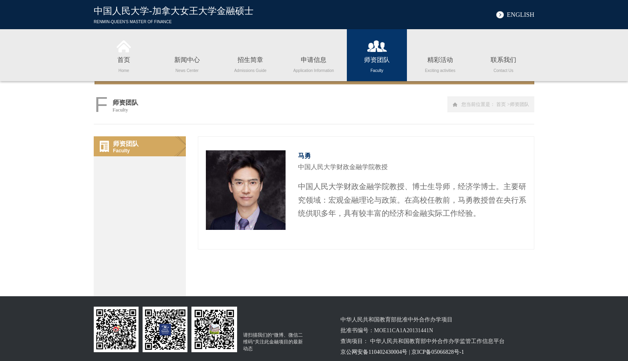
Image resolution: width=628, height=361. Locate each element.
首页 (124, 63)
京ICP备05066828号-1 (437, 352)
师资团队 (377, 63)
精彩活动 (440, 63)
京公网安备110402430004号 (373, 352)
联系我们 (503, 63)
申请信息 (314, 63)
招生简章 (250, 63)
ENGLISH (520, 14)
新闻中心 (187, 63)
